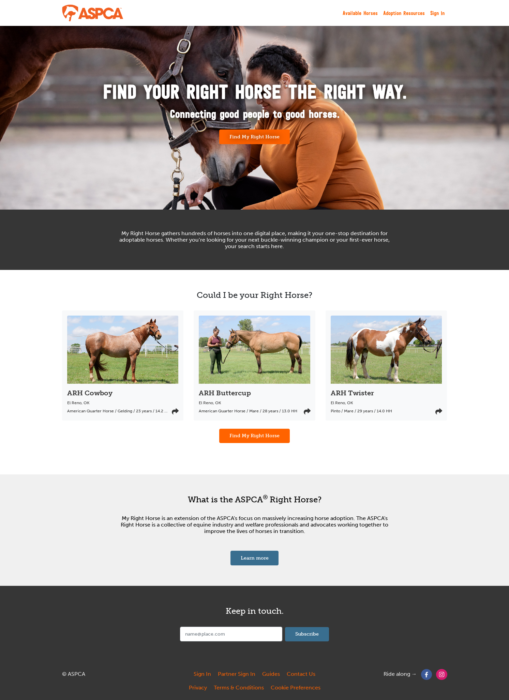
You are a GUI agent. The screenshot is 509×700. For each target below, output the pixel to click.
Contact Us (301, 674)
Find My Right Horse (254, 137)
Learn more (260, 557)
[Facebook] (426, 674)
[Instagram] (441, 674)
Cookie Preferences (295, 687)
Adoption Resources (404, 13)
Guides (271, 674)
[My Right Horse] (93, 13)
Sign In (437, 13)
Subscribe (307, 634)
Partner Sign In (236, 674)
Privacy (198, 687)
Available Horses (360, 13)
